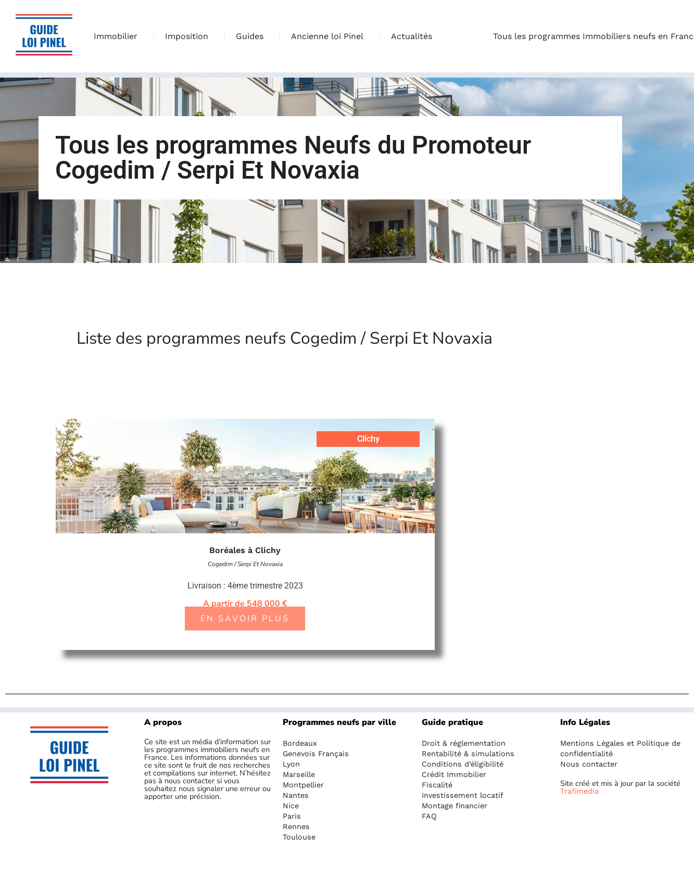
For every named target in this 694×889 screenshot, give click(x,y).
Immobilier (118, 36)
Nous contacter (588, 764)
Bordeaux (300, 743)
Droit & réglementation (464, 743)
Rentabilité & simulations (468, 753)
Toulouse (299, 837)
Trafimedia (579, 791)
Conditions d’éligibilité (462, 764)
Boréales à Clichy (245, 550)
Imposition (189, 36)
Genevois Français (316, 753)
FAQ (429, 816)
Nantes (296, 795)
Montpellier (303, 785)
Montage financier (454, 806)
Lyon (291, 764)
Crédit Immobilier (454, 774)
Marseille (299, 774)
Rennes (296, 826)
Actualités (411, 36)
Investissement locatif (462, 795)
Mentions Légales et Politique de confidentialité (620, 748)
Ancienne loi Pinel (330, 36)
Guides (252, 36)
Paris (292, 816)
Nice (291, 806)
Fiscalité (437, 785)
